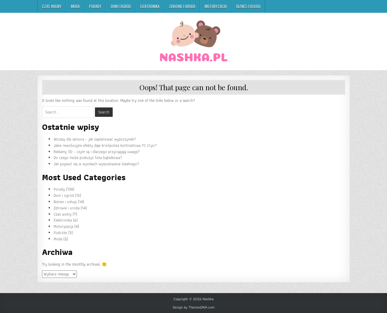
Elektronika (149, 6)
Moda (75, 6)
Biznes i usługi (248, 6)
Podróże (60, 233)
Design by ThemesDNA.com (194, 307)
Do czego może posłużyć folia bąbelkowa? (88, 158)
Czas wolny (51, 6)
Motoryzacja (216, 6)
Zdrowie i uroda (182, 6)
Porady (95, 6)
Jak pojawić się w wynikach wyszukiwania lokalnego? (96, 164)
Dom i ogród (121, 6)
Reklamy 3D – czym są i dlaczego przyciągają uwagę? (97, 152)
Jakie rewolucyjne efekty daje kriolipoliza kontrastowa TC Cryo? (105, 145)
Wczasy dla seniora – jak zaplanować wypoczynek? (95, 139)
